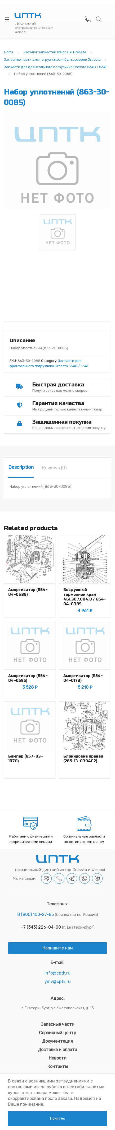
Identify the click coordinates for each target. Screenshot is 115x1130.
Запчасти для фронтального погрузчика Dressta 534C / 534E (56, 67)
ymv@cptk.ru (58, 981)
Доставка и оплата (57, 1049)
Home (9, 52)
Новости (58, 1058)
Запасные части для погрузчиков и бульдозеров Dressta (52, 60)
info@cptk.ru (57, 973)
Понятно (57, 1118)
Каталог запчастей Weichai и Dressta (55, 52)
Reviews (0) (54, 468)
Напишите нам (57, 948)
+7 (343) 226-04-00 (41, 927)
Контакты (57, 1066)
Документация (57, 1041)
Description (21, 467)
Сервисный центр (57, 1032)
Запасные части (57, 1024)
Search (99, 19)
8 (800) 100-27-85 (35, 914)
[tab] (21, 468)
